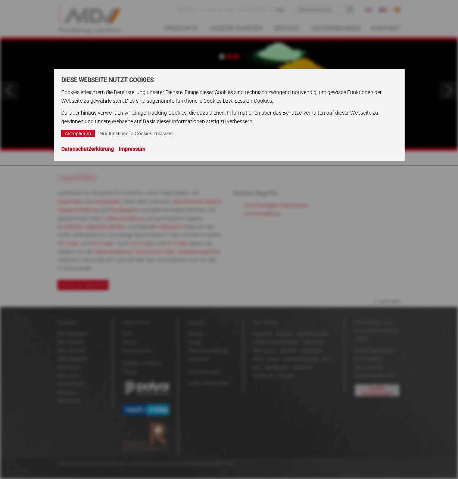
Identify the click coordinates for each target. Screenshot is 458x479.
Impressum (132, 149)
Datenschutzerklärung (87, 149)
